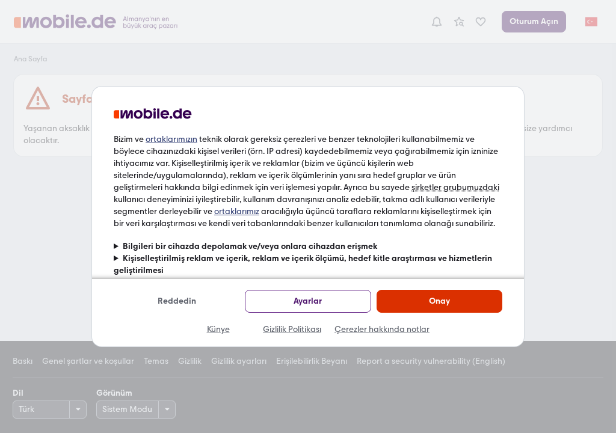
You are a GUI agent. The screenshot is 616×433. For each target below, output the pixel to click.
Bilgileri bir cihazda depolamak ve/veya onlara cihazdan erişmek (250, 246)
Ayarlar (308, 301)
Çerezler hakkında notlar (382, 329)
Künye (218, 329)
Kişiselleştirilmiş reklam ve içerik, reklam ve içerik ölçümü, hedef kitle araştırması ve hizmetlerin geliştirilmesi (303, 264)
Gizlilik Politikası (292, 329)
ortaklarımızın (171, 139)
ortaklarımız (236, 211)
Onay (439, 301)
